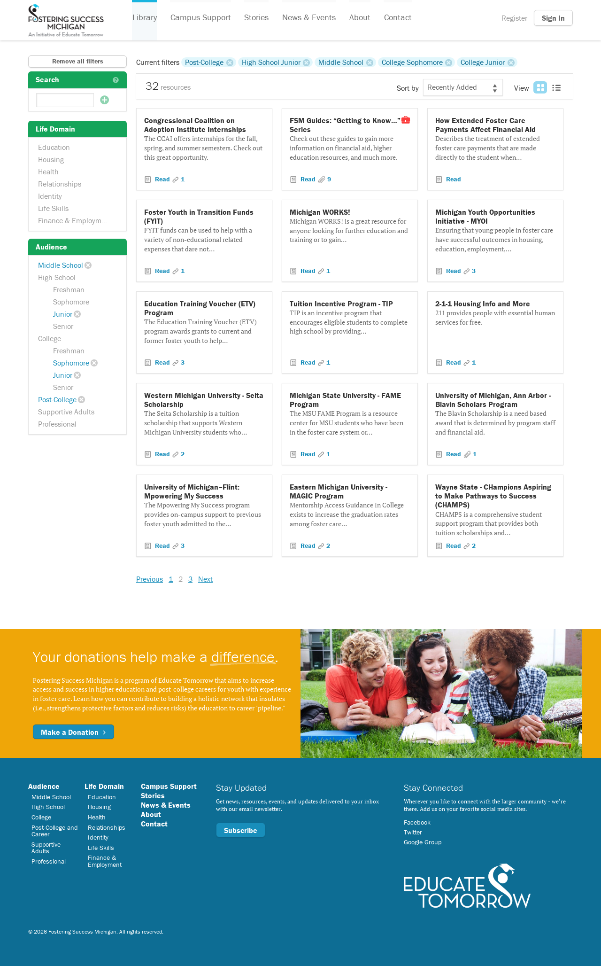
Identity (50, 196)
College (49, 338)
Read (162, 179)
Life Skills (53, 208)
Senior (63, 326)
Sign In (553, 18)
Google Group (422, 842)
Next (205, 579)
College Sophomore (412, 62)
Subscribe (240, 830)
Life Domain (104, 786)
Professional (57, 423)
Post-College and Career (54, 830)
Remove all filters (77, 61)
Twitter (413, 832)
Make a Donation (73, 732)
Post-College (57, 399)
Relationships (59, 183)
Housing (51, 159)
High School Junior (271, 62)
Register (514, 18)
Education (54, 147)
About (358, 18)
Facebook (417, 822)
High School (57, 277)
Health (48, 171)
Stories (255, 18)
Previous (149, 579)
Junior (62, 314)
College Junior (483, 62)
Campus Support (200, 18)
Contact (395, 18)
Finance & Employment (75, 220)
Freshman (69, 289)
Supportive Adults (66, 411)
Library (144, 18)
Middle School (60, 265)
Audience (44, 786)
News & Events (307, 18)
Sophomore (71, 301)
